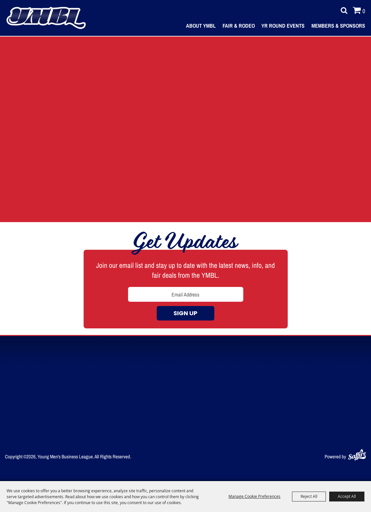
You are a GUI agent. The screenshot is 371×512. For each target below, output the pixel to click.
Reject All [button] (309, 496)
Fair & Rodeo (239, 25)
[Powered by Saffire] (357, 453)
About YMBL (201, 25)
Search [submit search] (342, 10)
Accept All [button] (347, 496)
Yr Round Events (283, 25)
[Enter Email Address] (185, 294)
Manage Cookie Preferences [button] (254, 496)
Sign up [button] (185, 314)
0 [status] (363, 11)
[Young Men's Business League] (46, 18)
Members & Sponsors (338, 25)
